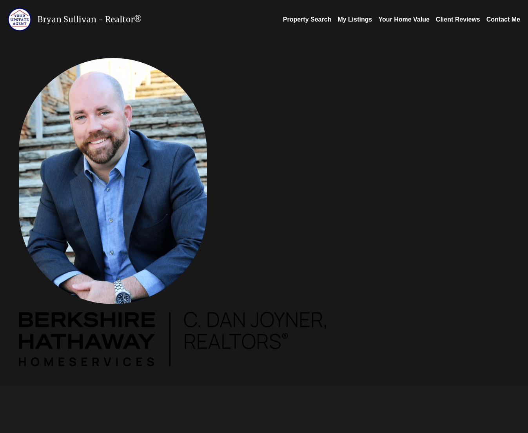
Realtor (119, 19)
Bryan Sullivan (67, 19)
